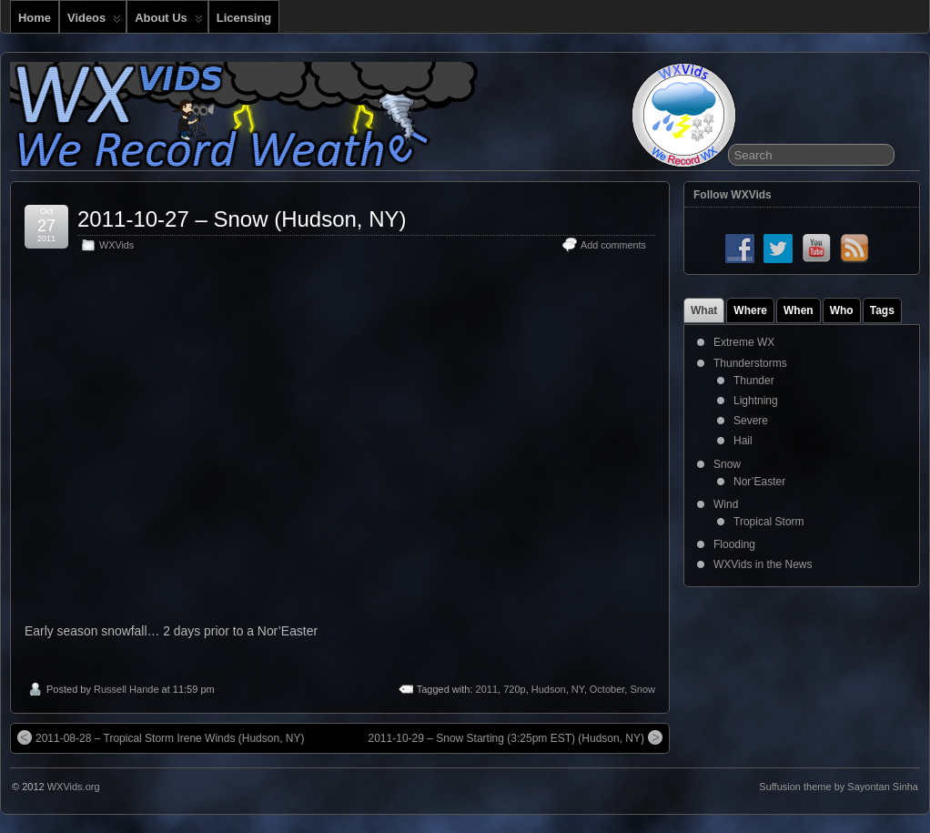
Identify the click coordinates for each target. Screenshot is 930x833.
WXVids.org (73, 786)
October (607, 689)
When (798, 310)
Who (842, 310)
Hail (743, 440)
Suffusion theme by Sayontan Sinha (838, 786)
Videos (94, 22)
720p (514, 689)
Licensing (244, 18)
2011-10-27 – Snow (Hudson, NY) (242, 219)
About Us (169, 22)
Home (34, 18)
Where (750, 310)
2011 (487, 689)
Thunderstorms (750, 363)
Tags (882, 310)
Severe (750, 420)
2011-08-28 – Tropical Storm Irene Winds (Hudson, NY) (160, 737)
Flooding (734, 544)
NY (577, 689)
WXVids (116, 244)
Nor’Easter (759, 481)
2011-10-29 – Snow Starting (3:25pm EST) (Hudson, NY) (515, 737)
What (704, 310)
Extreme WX (743, 342)
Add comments (613, 244)
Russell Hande (126, 689)
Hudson (548, 689)
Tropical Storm (768, 521)
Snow (642, 689)
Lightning (755, 400)
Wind (725, 504)
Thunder (753, 380)
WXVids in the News (763, 564)
